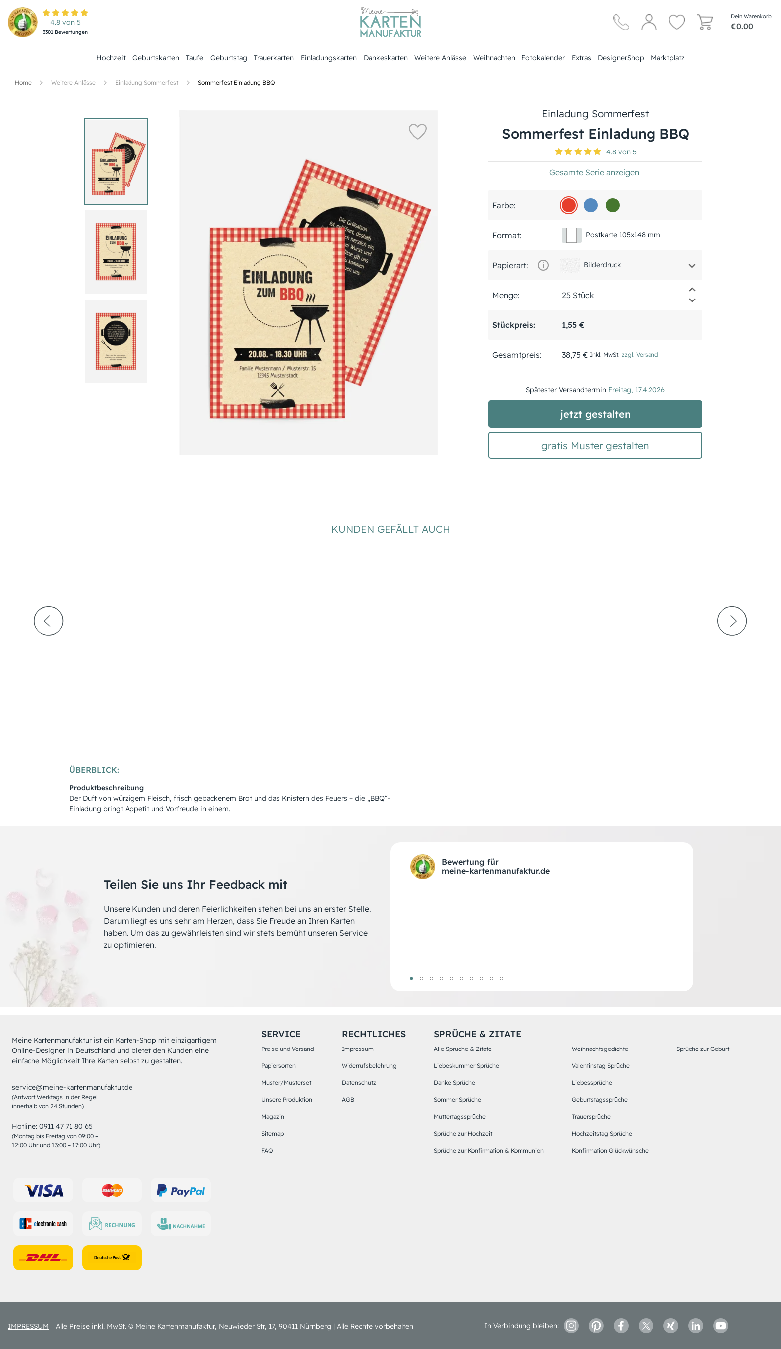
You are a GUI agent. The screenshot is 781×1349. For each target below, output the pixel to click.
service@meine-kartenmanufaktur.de (72, 1087)
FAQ (267, 1150)
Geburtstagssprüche (600, 1099)
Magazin (272, 1116)
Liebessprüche (592, 1082)
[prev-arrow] (49, 648)
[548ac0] (591, 205)
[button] (415, 131)
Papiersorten (278, 1065)
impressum (28, 1326)
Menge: (506, 295)
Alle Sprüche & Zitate (463, 1048)
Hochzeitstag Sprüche (602, 1133)
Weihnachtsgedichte (600, 1048)
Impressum (358, 1048)
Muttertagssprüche (460, 1116)
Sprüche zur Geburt (702, 1048)
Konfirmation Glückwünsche (610, 1150)
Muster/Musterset (286, 1082)
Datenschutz (359, 1082)
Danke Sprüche (454, 1082)
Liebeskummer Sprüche (466, 1065)
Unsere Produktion (286, 1099)
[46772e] (613, 205)
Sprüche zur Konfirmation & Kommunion (489, 1150)
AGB (348, 1099)
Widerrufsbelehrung (369, 1065)
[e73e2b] (569, 205)
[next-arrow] (732, 648)
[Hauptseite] (390, 22)
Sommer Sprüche (457, 1099)
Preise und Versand (287, 1048)
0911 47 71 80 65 (66, 1126)
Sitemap (272, 1133)
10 (501, 978)
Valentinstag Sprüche (601, 1065)
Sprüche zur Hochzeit (463, 1133)
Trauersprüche (591, 1116)
